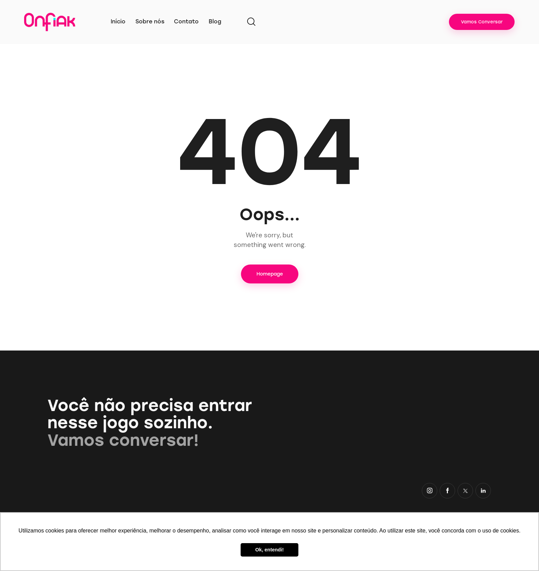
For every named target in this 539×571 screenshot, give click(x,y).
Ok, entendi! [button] (269, 549)
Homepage (269, 274)
